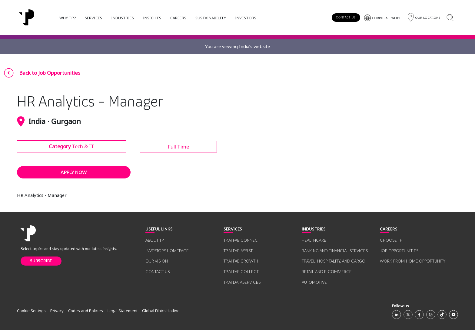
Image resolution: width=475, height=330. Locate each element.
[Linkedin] (396, 314)
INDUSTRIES (122, 18)
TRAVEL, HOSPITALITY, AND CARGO (333, 261)
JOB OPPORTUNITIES (399, 250)
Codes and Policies (85, 310)
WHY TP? (67, 18)
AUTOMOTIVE (314, 282)
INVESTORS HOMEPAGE (167, 250)
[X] (408, 314)
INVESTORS (245, 18)
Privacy (57, 310)
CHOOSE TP (391, 240)
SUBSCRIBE (41, 260)
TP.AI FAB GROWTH (241, 261)
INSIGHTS (152, 18)
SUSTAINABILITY (210, 18)
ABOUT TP (154, 240)
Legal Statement (123, 310)
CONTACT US (346, 17)
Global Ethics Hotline (161, 310)
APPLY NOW (74, 172)
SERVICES (93, 18)
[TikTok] (442, 314)
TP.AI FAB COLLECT (241, 271)
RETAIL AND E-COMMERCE (327, 271)
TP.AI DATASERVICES (242, 282)
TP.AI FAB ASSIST (238, 250)
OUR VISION (156, 261)
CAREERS (178, 18)
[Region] (424, 17)
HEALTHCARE (314, 240)
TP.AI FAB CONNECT (242, 240)
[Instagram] (430, 314)
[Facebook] (419, 314)
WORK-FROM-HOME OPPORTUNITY (412, 261)
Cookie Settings (31, 310)
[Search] (450, 17)
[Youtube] (453, 314)
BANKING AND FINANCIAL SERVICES (335, 250)
